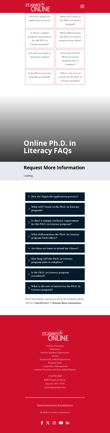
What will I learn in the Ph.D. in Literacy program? (70, 20)
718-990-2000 (55, 376)
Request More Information (66, 303)
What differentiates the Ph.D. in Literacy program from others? (70, 36)
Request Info (55, 363)
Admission (55, 349)
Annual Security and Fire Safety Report (55, 369)
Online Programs (55, 346)
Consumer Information (55, 366)
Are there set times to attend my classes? (39, 55)
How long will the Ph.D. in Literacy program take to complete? (70, 58)
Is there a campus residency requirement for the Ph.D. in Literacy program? (40, 38)
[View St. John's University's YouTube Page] (61, 423)
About (55, 356)
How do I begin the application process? (40, 18)
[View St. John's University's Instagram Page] (54, 423)
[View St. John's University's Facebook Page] (42, 423)
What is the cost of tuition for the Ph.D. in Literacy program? (70, 77)
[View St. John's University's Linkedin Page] (67, 423)
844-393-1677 (42, 303)
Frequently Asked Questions (55, 359)
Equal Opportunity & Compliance (55, 405)
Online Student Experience (55, 352)
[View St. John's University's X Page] (48, 423)
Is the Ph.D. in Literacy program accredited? (40, 75)
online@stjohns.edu (55, 387)
